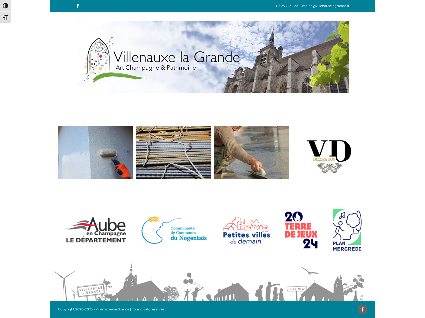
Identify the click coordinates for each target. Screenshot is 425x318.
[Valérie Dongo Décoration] (329, 128)
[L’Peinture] (95, 128)
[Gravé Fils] (251, 128)
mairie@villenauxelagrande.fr (325, 6)
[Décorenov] (173, 128)
